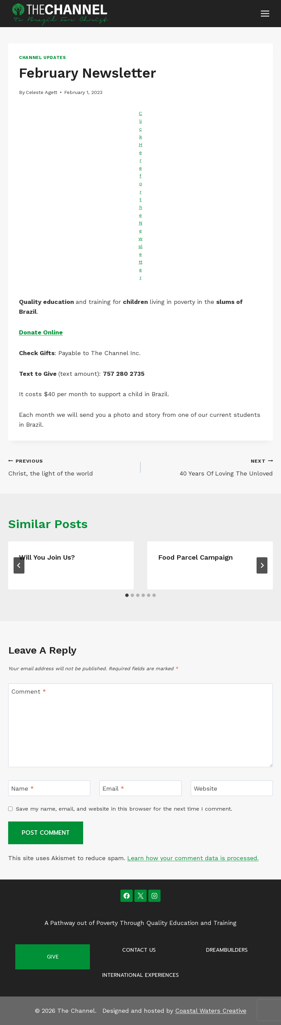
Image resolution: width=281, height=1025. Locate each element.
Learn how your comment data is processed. (193, 858)
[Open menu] (265, 13)
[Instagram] (154, 896)
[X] (140, 896)
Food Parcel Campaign (195, 557)
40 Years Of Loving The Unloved (210, 466)
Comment (28, 691)
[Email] (140, 788)
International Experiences (140, 975)
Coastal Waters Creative (210, 1010)
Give (53, 957)
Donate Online (41, 332)
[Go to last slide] (19, 565)
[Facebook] (126, 896)
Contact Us (139, 950)
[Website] (232, 788)
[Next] (262, 565)
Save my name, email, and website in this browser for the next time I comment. (124, 809)
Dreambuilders (227, 950)
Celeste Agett (41, 92)
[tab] (127, 595)
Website (205, 788)
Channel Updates (42, 57)
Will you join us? (47, 557)
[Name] (49, 788)
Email (113, 788)
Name (22, 788)
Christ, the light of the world (71, 466)
